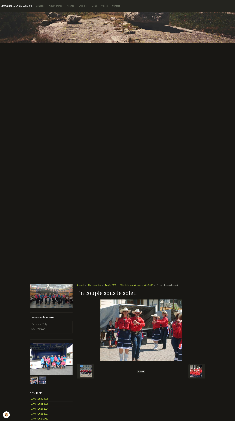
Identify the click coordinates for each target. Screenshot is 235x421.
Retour (141, 371)
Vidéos (104, 6)
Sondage (40, 6)
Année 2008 (110, 285)
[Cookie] (6, 414)
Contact (116, 6)
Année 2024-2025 (39, 404)
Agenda (70, 6)
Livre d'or (83, 6)
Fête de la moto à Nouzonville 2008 (136, 285)
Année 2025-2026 (39, 399)
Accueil (80, 285)
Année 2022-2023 (39, 414)
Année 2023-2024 (39, 409)
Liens (94, 6)
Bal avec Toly (39, 324)
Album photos (55, 6)
